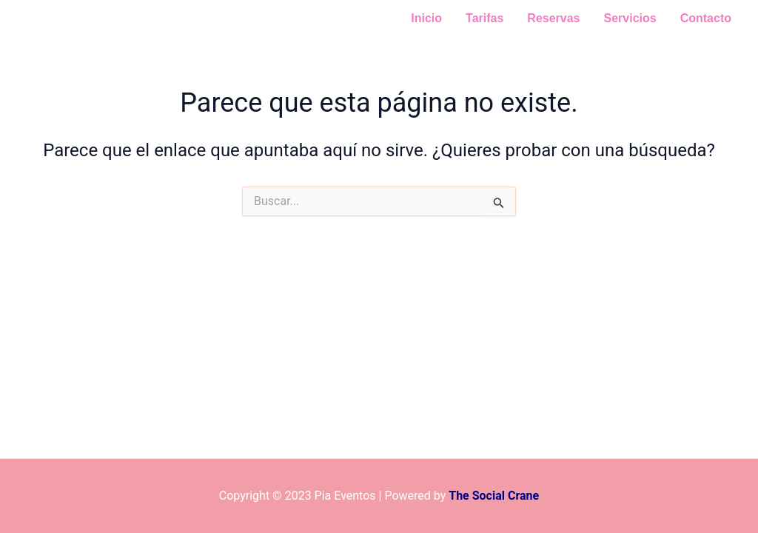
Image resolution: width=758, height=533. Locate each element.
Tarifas (484, 18)
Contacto (705, 18)
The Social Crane (494, 496)
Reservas (553, 18)
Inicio (426, 18)
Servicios (630, 18)
